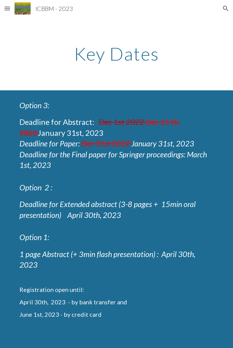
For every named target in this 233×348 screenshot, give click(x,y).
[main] (116, 53)
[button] (7, 8)
